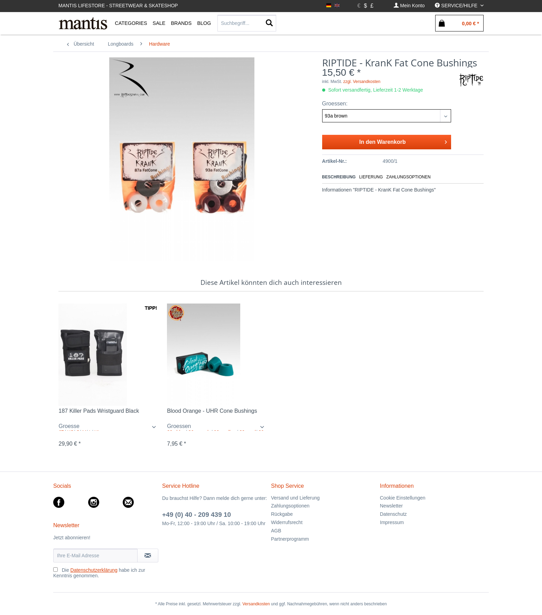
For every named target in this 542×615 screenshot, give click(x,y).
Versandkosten (256, 604)
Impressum (392, 522)
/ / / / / (108, 427)
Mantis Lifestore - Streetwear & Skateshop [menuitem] (118, 5)
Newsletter (391, 506)
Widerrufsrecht (286, 522)
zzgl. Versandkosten (361, 81)
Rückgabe (282, 514)
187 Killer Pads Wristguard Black (98, 411)
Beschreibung (339, 177)
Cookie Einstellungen (403, 498)
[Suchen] (269, 23)
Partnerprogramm (290, 539)
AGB (276, 530)
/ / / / (217, 427)
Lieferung (371, 177)
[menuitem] (409, 5)
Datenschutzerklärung (94, 570)
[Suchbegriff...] (246, 23)
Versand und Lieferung (295, 498)
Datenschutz (393, 514)
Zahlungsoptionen (408, 177)
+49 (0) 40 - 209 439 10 (196, 514)
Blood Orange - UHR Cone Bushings (212, 411)
